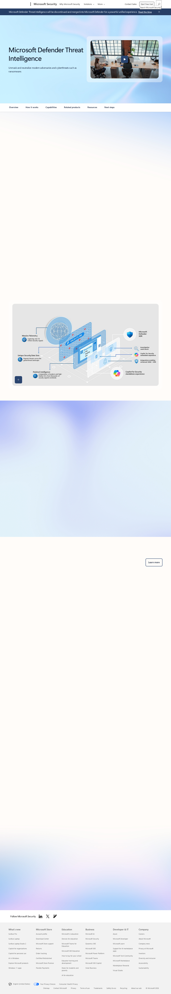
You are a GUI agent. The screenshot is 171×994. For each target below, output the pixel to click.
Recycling (123, 988)
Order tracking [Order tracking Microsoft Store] (41, 953)
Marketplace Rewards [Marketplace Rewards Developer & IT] (121, 965)
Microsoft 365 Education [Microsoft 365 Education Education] (71, 951)
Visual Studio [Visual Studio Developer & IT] (118, 970)
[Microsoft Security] (45, 4)
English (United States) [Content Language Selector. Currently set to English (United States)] (21, 984)
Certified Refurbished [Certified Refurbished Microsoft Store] (44, 958)
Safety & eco (111, 988)
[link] (13, 108)
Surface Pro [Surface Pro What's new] (13, 934)
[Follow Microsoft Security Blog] (55, 916)
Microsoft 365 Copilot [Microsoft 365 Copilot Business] (94, 963)
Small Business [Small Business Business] (91, 968)
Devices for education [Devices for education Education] (70, 939)
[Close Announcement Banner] (158, 12)
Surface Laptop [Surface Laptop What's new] (14, 939)
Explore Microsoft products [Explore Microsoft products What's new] (18, 963)
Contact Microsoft (60, 988)
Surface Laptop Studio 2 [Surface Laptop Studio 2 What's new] (17, 943)
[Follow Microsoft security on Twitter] (47, 916)
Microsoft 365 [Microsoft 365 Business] (91, 948)
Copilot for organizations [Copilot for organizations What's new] (18, 948)
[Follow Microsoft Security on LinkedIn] (40, 916)
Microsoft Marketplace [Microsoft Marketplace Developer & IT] (121, 961)
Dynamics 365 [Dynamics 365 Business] (91, 943)
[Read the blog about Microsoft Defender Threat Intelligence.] (145, 12)
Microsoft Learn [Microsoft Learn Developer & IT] (119, 943)
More (100, 4)
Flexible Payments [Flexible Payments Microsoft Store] (42, 968)
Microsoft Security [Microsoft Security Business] (92, 939)
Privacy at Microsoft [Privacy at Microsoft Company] (146, 948)
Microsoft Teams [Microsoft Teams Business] (92, 958)
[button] (124, 59)
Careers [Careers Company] (141, 934)
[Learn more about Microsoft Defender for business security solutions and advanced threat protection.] (154, 562)
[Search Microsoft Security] (159, 3)
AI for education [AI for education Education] (67, 975)
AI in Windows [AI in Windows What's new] (14, 958)
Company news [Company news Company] (144, 943)
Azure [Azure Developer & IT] (115, 934)
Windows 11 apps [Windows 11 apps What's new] (15, 968)
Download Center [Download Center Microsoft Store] (42, 939)
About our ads (136, 988)
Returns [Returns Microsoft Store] (39, 948)
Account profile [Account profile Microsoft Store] (41, 934)
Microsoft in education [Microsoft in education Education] (70, 934)
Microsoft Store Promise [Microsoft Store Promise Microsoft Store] (45, 963)
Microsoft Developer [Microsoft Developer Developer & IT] (120, 939)
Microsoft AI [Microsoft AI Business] (90, 934)
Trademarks (98, 988)
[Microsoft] (19, 4)
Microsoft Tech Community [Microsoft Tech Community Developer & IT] (123, 956)
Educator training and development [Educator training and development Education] (70, 962)
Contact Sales (131, 4)
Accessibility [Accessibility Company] (143, 963)
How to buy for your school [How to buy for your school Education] (71, 956)
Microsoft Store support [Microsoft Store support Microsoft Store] (44, 943)
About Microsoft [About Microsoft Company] (145, 939)
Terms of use (85, 988)
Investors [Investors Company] (142, 953)
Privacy (73, 988)
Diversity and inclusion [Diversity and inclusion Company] (147, 958)
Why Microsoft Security (69, 4)
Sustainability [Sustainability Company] (144, 968)
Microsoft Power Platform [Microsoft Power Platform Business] (95, 953)
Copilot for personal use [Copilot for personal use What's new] (17, 953)
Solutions (88, 4)
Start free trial (147, 4)
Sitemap (46, 988)
